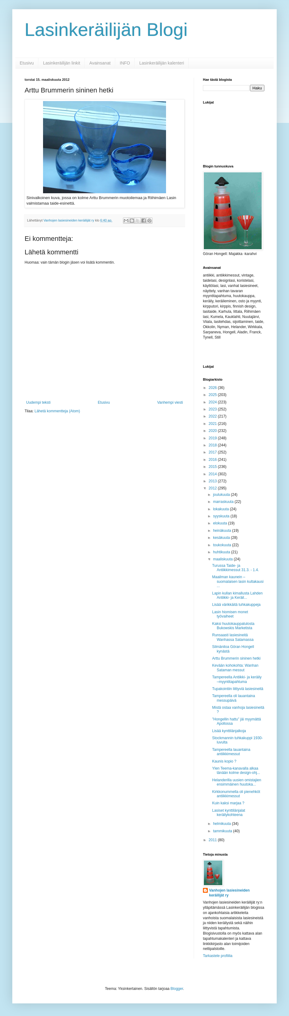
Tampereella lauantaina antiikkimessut (231, 751)
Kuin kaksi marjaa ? (228, 803)
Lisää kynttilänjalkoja (229, 731)
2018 (213, 445)
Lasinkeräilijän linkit (61, 63)
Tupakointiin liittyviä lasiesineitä (237, 689)
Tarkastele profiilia (217, 956)
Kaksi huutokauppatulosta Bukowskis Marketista (233, 626)
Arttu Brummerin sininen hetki (236, 658)
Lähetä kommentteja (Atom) (57, 411)
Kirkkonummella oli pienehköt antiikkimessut (236, 794)
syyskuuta (222, 516)
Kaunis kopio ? (224, 761)
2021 (213, 424)
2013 (213, 481)
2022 (213, 416)
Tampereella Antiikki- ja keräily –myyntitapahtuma (237, 679)
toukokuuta (222, 545)
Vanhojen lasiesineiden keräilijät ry (229, 893)
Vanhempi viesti (170, 402)
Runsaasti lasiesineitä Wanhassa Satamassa (233, 637)
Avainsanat (100, 63)
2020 (213, 431)
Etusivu (27, 63)
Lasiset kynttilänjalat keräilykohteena (228, 812)
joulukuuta (222, 494)
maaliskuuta (223, 559)
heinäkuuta (222, 530)
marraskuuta (224, 502)
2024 (213, 402)
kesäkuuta (222, 537)
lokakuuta (221, 509)
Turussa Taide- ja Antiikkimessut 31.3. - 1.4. (235, 567)
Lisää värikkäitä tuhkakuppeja (236, 604)
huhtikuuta (222, 552)
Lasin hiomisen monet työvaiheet (230, 614)
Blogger (177, 989)
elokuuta (220, 523)
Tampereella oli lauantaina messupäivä (233, 698)
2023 (213, 409)
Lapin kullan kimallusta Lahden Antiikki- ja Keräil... (237, 595)
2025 (213, 395)
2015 (213, 467)
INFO (125, 63)
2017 (213, 452)
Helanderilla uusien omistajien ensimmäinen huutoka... (236, 782)
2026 (213, 388)
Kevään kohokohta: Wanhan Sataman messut (235, 667)
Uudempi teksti (38, 402)
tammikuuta (223, 831)
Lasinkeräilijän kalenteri (161, 63)
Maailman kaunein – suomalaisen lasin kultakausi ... (237, 581)
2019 (213, 438)
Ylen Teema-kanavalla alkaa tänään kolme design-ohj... (236, 770)
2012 (213, 488)
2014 (213, 474)
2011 (213, 840)
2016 (213, 459)
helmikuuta (222, 824)
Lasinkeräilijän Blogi (106, 29)
